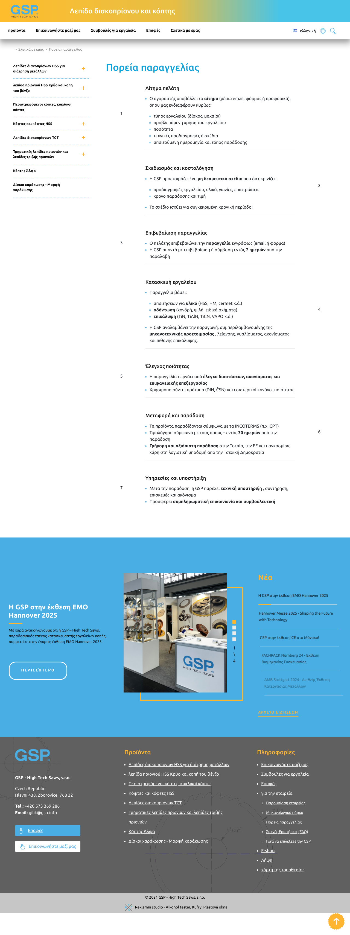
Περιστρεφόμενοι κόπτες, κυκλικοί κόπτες (42, 107)
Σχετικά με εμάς (30, 49)
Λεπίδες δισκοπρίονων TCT (36, 138)
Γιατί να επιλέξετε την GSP (288, 841)
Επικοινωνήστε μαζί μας (58, 30)
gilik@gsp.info (43, 812)
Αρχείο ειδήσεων (278, 712)
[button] (225, 619)
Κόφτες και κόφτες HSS (32, 124)
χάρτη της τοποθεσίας (283, 869)
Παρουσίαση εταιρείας (285, 803)
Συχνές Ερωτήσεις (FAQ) (287, 831)
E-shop (268, 850)
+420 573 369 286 (42, 806)
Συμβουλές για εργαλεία (113, 30)
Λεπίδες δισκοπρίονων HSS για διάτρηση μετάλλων (39, 69)
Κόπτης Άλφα (24, 171)
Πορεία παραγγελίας (65, 49)
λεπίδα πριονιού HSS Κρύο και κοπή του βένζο (43, 88)
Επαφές (153, 30)
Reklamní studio (149, 907)
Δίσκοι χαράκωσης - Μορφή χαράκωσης (36, 187)
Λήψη (267, 860)
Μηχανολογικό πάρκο (284, 812)
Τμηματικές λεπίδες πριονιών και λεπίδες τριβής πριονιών (40, 154)
